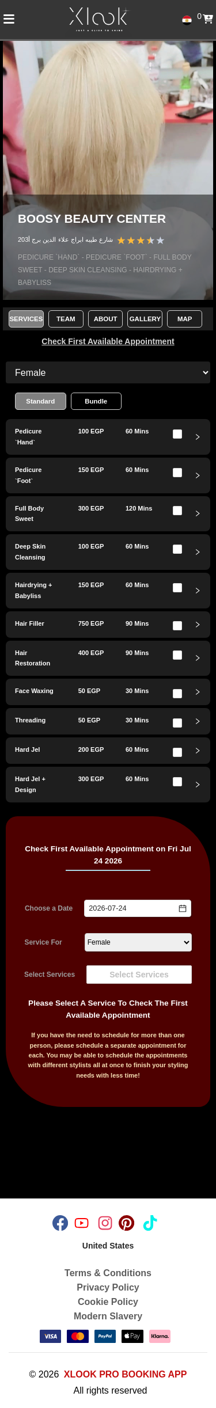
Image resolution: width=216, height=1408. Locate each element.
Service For (43, 942)
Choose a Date (49, 908)
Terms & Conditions (108, 1273)
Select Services (49, 975)
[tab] (108, 437)
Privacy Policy (108, 1287)
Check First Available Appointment (107, 341)
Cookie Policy (108, 1302)
